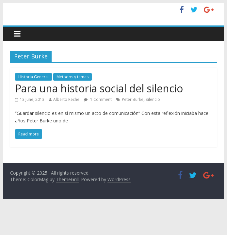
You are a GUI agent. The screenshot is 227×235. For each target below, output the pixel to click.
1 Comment (98, 99)
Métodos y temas (73, 77)
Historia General (33, 77)
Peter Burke (132, 99)
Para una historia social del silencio (99, 88)
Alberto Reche (66, 99)
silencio (153, 99)
